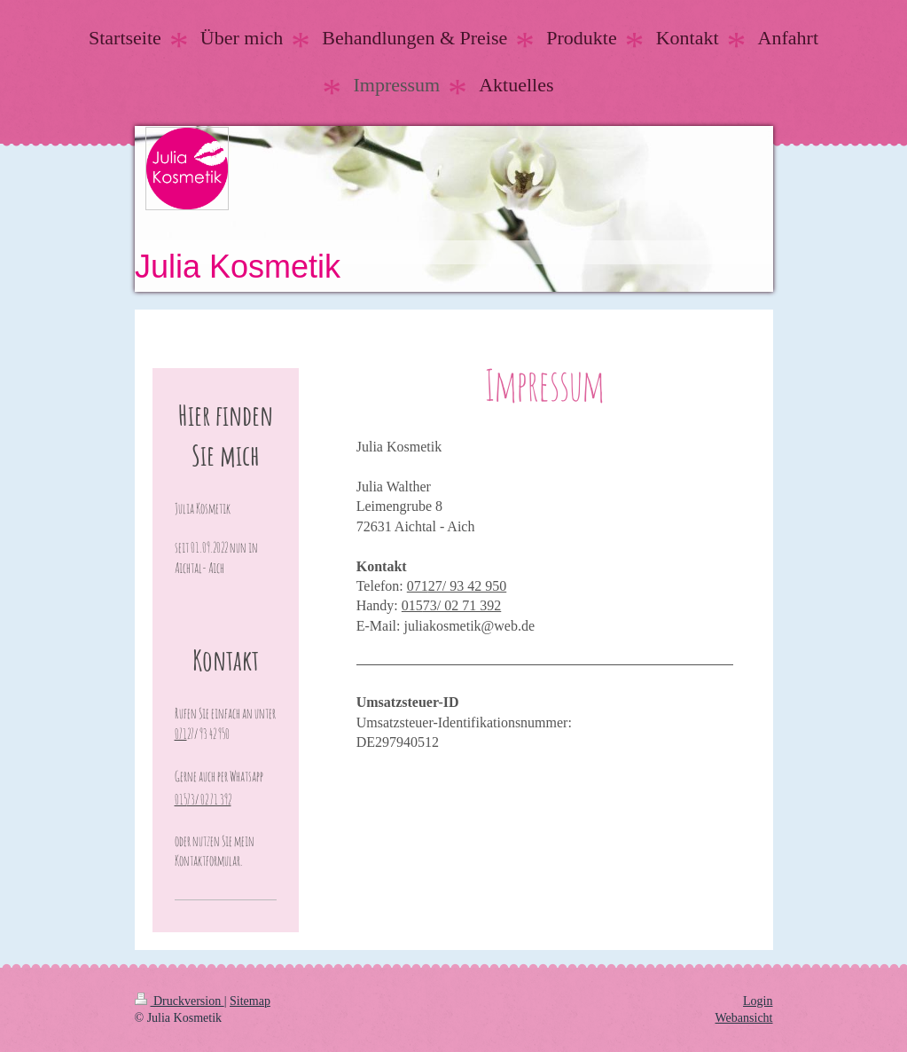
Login (757, 1001)
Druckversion (179, 1001)
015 (412, 605)
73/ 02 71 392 (462, 605)
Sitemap (250, 1001)
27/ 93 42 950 (467, 585)
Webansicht (744, 1018)
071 (417, 585)
